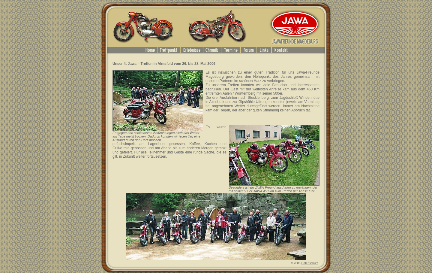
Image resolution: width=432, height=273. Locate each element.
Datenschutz (309, 263)
